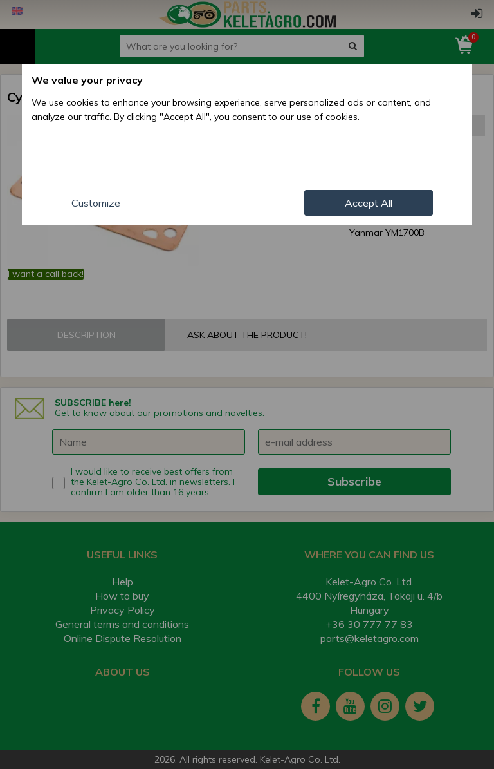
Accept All (368, 202)
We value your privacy (87, 80)
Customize (95, 202)
